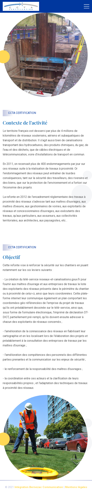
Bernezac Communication (46, 487)
